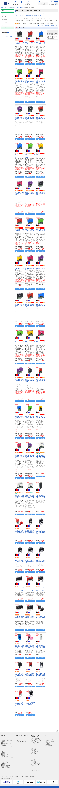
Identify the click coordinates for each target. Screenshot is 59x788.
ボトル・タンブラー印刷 (35, 760)
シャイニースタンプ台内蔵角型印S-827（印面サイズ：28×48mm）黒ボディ (40, 532)
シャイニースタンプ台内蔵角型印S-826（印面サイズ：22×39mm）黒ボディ (29, 532)
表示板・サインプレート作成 (36, 740)
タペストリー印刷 (5, 762)
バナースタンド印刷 (5, 761)
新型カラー (4, 13)
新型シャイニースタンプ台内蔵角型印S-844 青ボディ (29, 230)
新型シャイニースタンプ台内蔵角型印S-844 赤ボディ (19, 230)
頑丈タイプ (4, 25)
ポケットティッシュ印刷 (6, 758)
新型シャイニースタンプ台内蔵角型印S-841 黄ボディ (40, 417)
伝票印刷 (3, 752)
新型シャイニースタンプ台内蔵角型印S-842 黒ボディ (19, 43)
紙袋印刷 (3, 753)
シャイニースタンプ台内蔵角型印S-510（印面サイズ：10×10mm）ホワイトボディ (40, 647)
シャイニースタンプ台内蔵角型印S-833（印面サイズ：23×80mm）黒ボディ (29, 618)
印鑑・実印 (18, 740)
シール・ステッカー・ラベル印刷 (7, 757)
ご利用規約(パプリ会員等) (19, 776)
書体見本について (38, 13)
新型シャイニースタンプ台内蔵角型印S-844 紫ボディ (40, 268)
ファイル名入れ (33, 743)
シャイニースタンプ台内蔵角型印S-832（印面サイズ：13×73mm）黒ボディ (19, 618)
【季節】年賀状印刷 (5, 766)
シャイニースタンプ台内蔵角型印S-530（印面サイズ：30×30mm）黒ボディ (40, 675)
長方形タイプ (4, 19)
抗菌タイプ (4, 16)
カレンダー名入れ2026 (35, 738)
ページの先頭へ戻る (57, 731)
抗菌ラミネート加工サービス (6, 765)
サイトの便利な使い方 (49, 747)
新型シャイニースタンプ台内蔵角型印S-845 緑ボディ (19, 343)
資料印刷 (3, 741)
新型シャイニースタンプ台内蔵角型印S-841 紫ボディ (29, 456)
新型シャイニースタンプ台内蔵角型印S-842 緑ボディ (19, 81)
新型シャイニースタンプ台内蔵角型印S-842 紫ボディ (19, 118)
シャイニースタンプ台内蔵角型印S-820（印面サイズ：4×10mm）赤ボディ (19, 532)
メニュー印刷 (4, 744)
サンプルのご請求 (49, 745)
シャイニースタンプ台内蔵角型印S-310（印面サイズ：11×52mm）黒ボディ (40, 589)
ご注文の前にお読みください (20, 13)
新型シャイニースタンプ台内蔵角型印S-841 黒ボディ (29, 380)
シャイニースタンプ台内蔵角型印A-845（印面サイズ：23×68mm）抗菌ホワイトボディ (19, 497)
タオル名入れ (33, 748)
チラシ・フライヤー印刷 (6, 736)
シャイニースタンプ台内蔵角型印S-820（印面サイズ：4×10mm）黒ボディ (40, 497)
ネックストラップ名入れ (35, 751)
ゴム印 (18, 739)
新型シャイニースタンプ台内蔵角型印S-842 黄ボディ (29, 81)
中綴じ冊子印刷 (4, 739)
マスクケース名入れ (34, 754)
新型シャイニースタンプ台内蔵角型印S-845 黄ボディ (29, 343)
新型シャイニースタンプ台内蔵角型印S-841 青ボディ (19, 417)
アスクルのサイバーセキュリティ (7, 778)
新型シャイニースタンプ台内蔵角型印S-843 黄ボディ (40, 156)
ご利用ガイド (36, 1)
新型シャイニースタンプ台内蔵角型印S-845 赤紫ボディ (40, 343)
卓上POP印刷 (4, 745)
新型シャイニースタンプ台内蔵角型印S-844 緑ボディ (40, 230)
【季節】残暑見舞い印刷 (6, 747)
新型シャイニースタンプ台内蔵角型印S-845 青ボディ (40, 305)
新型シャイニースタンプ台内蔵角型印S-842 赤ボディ (29, 43)
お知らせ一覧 (48, 740)
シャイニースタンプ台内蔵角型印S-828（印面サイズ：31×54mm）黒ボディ (19, 561)
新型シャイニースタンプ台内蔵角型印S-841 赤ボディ (40, 380)
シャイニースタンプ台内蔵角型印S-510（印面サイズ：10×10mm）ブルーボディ (19, 647)
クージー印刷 (33, 761)
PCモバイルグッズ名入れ (35, 764)
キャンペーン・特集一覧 (9, 36)
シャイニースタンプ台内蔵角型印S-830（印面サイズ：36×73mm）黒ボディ (40, 561)
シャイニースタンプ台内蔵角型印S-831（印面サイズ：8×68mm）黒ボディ (19, 589)
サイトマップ (48, 750)
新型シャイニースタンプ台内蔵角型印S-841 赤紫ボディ (19, 456)
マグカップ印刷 (33, 759)
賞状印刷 (3, 764)
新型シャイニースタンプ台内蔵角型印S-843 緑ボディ (29, 156)
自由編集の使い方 (37, 15)
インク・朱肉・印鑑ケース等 (21, 741)
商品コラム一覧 (48, 742)
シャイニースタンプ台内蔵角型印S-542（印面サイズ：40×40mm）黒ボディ (30, 704)
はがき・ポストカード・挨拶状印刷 (7, 746)
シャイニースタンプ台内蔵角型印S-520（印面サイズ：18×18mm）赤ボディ (29, 675)
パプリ (47, 735)
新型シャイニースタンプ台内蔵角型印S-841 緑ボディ (29, 417)
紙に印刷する (15, 3)
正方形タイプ (4, 22)
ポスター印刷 (4, 742)
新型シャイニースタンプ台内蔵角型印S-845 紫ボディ (19, 380)
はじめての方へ (48, 736)
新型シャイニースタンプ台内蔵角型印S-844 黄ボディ (19, 268)
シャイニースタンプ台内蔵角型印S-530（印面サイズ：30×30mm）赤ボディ (19, 704)
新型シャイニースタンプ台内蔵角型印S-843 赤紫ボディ (19, 193)
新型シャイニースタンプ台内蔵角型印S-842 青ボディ (40, 43)
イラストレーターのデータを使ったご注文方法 (24, 15)
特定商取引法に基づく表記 (29, 776)
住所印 (18, 736)
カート (56, 4)
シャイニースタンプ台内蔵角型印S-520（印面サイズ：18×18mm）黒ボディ (19, 675)
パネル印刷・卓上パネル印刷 (6, 743)
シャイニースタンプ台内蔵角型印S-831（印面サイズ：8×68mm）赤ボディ (29, 589)
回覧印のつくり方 (46, 13)
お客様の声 (48, 746)
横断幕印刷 (3, 763)
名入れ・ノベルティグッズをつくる (28, 3)
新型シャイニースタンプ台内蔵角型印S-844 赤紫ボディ (29, 268)
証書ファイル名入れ (34, 744)
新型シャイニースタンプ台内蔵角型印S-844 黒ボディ (40, 193)
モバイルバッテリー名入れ (35, 763)
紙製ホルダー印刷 (5, 754)
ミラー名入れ (33, 762)
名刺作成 (3, 750)
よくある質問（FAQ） (49, 739)
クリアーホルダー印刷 (35, 742)
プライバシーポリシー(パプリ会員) (7, 776)
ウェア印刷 (33, 750)
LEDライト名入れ (34, 753)
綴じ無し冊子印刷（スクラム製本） (7, 740)
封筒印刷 (3, 751)
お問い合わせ (41, 1)
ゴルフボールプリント (35, 752)
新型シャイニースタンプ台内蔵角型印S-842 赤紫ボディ (40, 81)
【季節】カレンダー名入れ (35, 770)
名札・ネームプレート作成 (35, 739)
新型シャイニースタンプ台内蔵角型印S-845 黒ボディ (19, 305)
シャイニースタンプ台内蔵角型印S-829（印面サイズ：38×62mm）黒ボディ (29, 561)
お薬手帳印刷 (4, 755)
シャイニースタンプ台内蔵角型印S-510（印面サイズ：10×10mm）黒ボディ (40, 618)
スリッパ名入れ (33, 749)
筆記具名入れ (33, 741)
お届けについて (30, 13)
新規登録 (52, 1)
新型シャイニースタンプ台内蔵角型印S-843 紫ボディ (29, 193)
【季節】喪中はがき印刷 (6, 767)
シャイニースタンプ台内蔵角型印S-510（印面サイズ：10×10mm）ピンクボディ (29, 647)
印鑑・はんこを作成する (22, 3)
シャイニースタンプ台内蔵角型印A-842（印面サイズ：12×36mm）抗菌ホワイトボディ (29, 497)
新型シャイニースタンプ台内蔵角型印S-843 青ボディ (19, 156)
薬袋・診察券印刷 (5, 756)
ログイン (56, 1)
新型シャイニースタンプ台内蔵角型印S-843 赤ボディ (40, 118)
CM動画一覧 (48, 743)
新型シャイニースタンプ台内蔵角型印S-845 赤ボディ (29, 305)
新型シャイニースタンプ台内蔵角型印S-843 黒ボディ (29, 118)
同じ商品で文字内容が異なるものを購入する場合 (49, 25)
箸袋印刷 (32, 765)
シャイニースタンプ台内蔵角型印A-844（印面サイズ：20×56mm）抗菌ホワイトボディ (40, 457)
